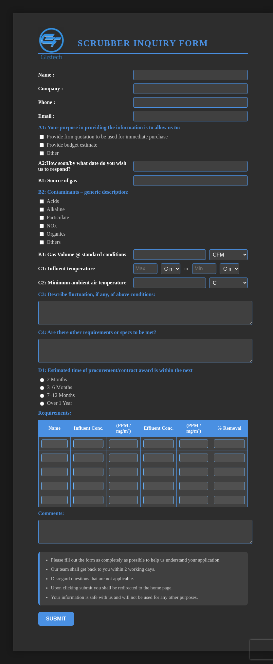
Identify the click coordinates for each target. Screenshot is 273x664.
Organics (52, 234)
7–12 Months (57, 395)
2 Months (53, 379)
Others (50, 242)
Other (49, 153)
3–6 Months (56, 387)
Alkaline (52, 209)
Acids (49, 201)
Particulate (54, 217)
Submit (56, 618)
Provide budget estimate (69, 145)
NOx (48, 225)
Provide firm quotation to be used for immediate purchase (104, 136)
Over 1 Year (56, 403)
